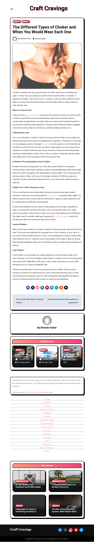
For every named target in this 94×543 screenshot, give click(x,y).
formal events (53, 197)
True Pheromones (61, 218)
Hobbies (17, 23)
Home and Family (47, 421)
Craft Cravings (48, 9)
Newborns (47, 435)
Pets (47, 442)
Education (47, 404)
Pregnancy (47, 445)
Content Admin (70, 358)
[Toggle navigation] (11, 10)
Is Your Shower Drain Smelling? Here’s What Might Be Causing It (28, 488)
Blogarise (53, 540)
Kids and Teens (47, 428)
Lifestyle (26, 23)
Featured (47, 407)
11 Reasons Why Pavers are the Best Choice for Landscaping (64, 488)
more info (46, 145)
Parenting (47, 438)
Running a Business (47, 449)
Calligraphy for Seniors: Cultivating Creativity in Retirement (26, 512)
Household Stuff (47, 424)
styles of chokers (32, 116)
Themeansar (63, 540)
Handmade (47, 414)
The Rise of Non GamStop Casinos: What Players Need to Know (64, 512)
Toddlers (47, 452)
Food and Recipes (47, 410)
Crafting (47, 400)
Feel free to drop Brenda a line (37, 393)
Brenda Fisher (26, 40)
